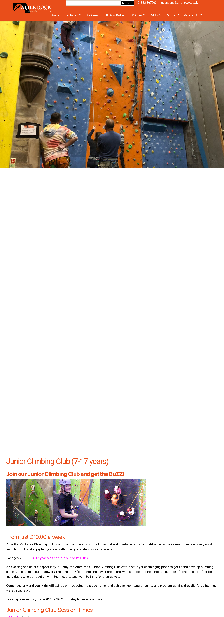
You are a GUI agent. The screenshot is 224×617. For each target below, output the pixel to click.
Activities (72, 15)
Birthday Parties (115, 15)
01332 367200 (147, 3)
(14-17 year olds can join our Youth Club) (59, 558)
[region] (112, 84)
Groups (171, 15)
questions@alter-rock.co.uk (179, 3)
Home (55, 15)
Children (137, 15)
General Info (191, 15)
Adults (154, 15)
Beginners (93, 15)
